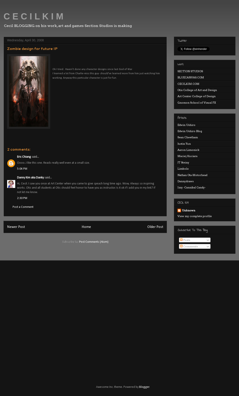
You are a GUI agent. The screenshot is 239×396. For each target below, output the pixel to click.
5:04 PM (22, 169)
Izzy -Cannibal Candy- (191, 187)
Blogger (144, 387)
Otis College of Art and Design (197, 90)
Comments (189, 246)
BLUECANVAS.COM (190, 77)
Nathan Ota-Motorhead (192, 175)
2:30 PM (22, 198)
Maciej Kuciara (187, 156)
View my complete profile (194, 216)
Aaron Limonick (188, 150)
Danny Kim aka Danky (30, 177)
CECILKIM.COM (188, 83)
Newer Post (16, 227)
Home (86, 227)
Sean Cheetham (187, 137)
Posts (185, 240)
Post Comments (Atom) (93, 242)
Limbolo (183, 168)
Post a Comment (23, 207)
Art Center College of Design (196, 96)
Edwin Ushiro (186, 125)
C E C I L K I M (33, 16)
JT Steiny (183, 162)
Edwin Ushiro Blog (189, 131)
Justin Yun (184, 143)
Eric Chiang (24, 157)
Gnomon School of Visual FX (196, 102)
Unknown (188, 210)
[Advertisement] (51, 318)
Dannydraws (185, 181)
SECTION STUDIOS (190, 71)
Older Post (155, 227)
